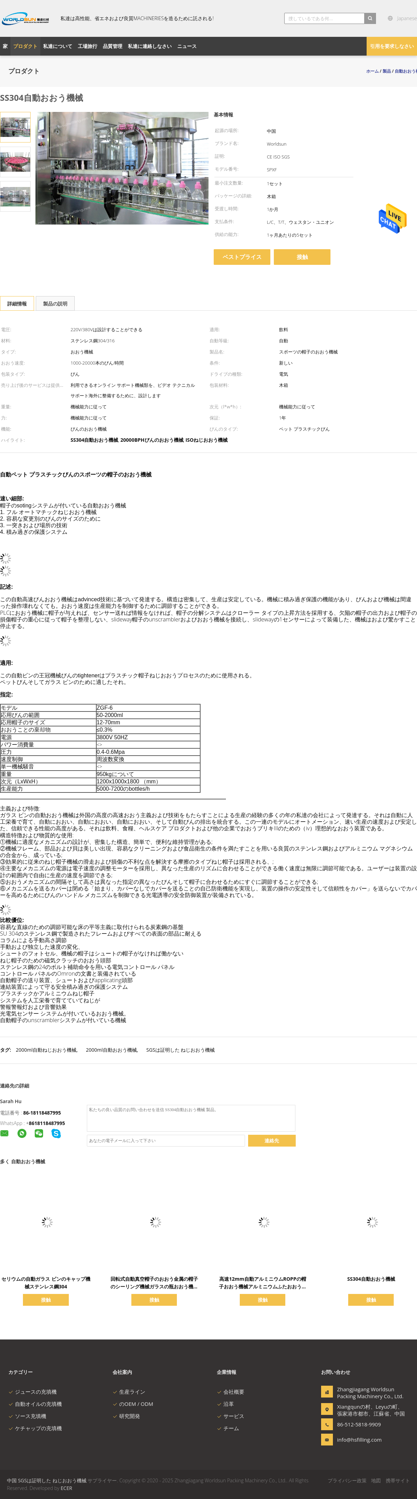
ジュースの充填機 (32, 1391)
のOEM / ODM (133, 1403)
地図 (376, 1480)
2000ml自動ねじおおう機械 (46, 1049)
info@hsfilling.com (359, 1439)
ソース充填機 (27, 1415)
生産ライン (129, 1391)
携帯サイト (398, 1480)
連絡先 (271, 1140)
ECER (66, 1488)
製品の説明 (55, 303)
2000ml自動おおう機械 (111, 1049)
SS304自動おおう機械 (371, 1279)
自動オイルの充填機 (35, 1403)
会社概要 (230, 1391)
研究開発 (126, 1415)
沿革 (225, 1403)
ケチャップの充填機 (35, 1428)
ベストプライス (242, 257)
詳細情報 (17, 303)
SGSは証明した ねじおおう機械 (180, 1049)
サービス (230, 1415)
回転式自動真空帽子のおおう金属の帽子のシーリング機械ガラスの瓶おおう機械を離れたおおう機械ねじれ (154, 1286)
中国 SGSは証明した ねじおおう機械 (47, 1480)
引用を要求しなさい (392, 46)
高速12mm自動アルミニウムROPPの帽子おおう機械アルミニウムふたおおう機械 (262, 1286)
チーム (228, 1428)
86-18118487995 (42, 1112)
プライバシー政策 (347, 1480)
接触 (302, 257)
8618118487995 (47, 1123)
